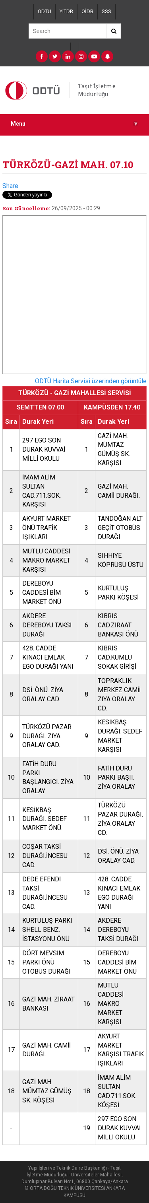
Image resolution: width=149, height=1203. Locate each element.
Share (10, 186)
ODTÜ (44, 11)
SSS (106, 11)
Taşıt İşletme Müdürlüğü (97, 90)
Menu (74, 123)
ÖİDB (87, 11)
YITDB (66, 11)
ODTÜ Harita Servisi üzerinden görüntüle (91, 381)
